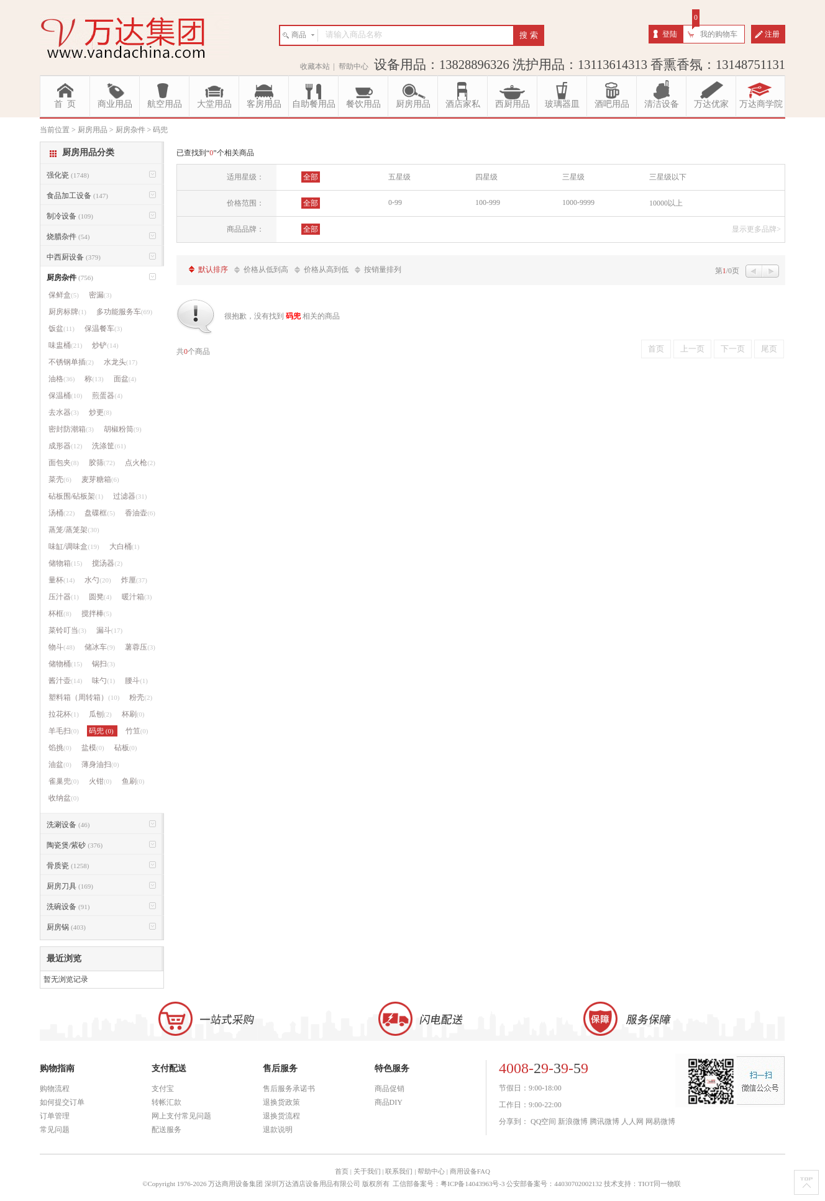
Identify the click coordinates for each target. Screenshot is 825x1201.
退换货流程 (281, 1116)
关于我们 (367, 1171)
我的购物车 (718, 34)
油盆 (59, 764)
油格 (61, 378)
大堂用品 (214, 104)
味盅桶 (65, 345)
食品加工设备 (77, 195)
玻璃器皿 (562, 104)
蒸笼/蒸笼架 (73, 529)
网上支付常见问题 (181, 1116)
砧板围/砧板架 (75, 496)
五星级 (399, 177)
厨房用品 (413, 104)
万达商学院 (761, 104)
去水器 (63, 412)
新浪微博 (573, 1121)
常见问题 (55, 1129)
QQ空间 (543, 1121)
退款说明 (278, 1129)
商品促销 (389, 1088)
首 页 (65, 104)
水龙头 (120, 362)
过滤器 (130, 496)
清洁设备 (661, 104)
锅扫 (103, 663)
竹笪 (136, 731)
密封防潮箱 (71, 429)
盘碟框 (99, 513)
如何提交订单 (62, 1102)
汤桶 (61, 513)
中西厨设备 (74, 257)
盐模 (92, 747)
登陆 (669, 34)
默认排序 (213, 269)
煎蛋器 (107, 395)
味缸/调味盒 (73, 546)
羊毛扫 (63, 731)
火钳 (100, 781)
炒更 (100, 412)
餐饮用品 (363, 104)
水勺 (97, 580)
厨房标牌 (67, 311)
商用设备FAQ (470, 1171)
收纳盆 (63, 798)
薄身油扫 (100, 764)
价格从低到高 (266, 269)
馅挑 (59, 747)
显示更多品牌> (756, 229)
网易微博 (660, 1121)
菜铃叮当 (67, 630)
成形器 (65, 446)
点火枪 (140, 462)
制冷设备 (70, 216)
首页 (656, 348)
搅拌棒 (96, 613)
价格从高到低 (326, 269)
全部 (310, 177)
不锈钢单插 (71, 362)
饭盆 (61, 328)
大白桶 (124, 546)
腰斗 (136, 680)
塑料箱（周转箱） (83, 697)
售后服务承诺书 (289, 1088)
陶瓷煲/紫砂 (75, 845)
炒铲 (105, 345)
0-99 (395, 202)
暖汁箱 (137, 596)
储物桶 (65, 663)
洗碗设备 (68, 906)
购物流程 (55, 1088)
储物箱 (65, 563)
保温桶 (65, 395)
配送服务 (166, 1129)
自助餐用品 (313, 104)
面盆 (125, 378)
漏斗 (109, 630)
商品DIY (389, 1102)
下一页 (733, 348)
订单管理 (55, 1116)
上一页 (692, 348)
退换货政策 (281, 1102)
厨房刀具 (70, 886)
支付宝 (163, 1088)
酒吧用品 (612, 104)
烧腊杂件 (68, 236)
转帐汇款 (166, 1102)
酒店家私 (462, 104)
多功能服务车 (124, 311)
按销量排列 (382, 269)
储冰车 (99, 647)
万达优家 (711, 104)
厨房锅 (66, 927)
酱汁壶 (65, 680)
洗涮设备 (68, 824)
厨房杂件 (70, 277)
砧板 (125, 747)
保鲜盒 (63, 295)
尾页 (769, 348)
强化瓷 (68, 175)
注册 (772, 34)
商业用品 (115, 104)
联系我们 (398, 1171)
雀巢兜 (63, 781)
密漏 (100, 295)
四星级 (486, 177)
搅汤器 (107, 563)
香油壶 (140, 513)
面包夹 (63, 462)
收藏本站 (315, 66)
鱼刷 (133, 781)
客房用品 (264, 104)
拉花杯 (63, 714)
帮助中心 (353, 66)
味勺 (103, 680)
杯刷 (133, 714)
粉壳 (140, 697)
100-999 (487, 202)
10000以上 (666, 203)
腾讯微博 (604, 1121)
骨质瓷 (68, 865)
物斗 (61, 647)
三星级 (573, 177)
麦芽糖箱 (100, 479)
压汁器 (63, 596)
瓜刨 (100, 714)
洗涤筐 (108, 446)
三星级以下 (667, 177)
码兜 (102, 731)
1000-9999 (578, 202)
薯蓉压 (140, 647)
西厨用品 (512, 104)
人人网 (632, 1121)
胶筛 (102, 462)
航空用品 (164, 104)
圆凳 (100, 596)
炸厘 (134, 580)
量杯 (61, 580)
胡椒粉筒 (123, 429)
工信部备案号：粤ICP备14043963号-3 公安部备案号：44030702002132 (497, 1183)
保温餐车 (103, 328)
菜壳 (59, 479)
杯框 (59, 613)
